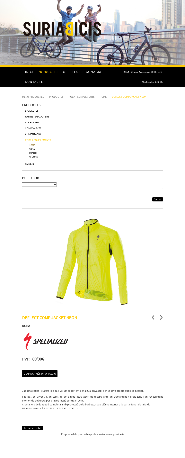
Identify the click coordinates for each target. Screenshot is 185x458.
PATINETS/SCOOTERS (37, 116)
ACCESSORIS (32, 122)
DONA (32, 149)
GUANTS (33, 152)
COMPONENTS (33, 128)
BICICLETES (31, 110)
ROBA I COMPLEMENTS (81, 96)
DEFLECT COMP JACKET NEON (129, 96)
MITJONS (33, 156)
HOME (103, 96)
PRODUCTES (56, 96)
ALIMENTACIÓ (33, 134)
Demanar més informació (40, 373)
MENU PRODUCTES (33, 96)
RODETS (29, 163)
